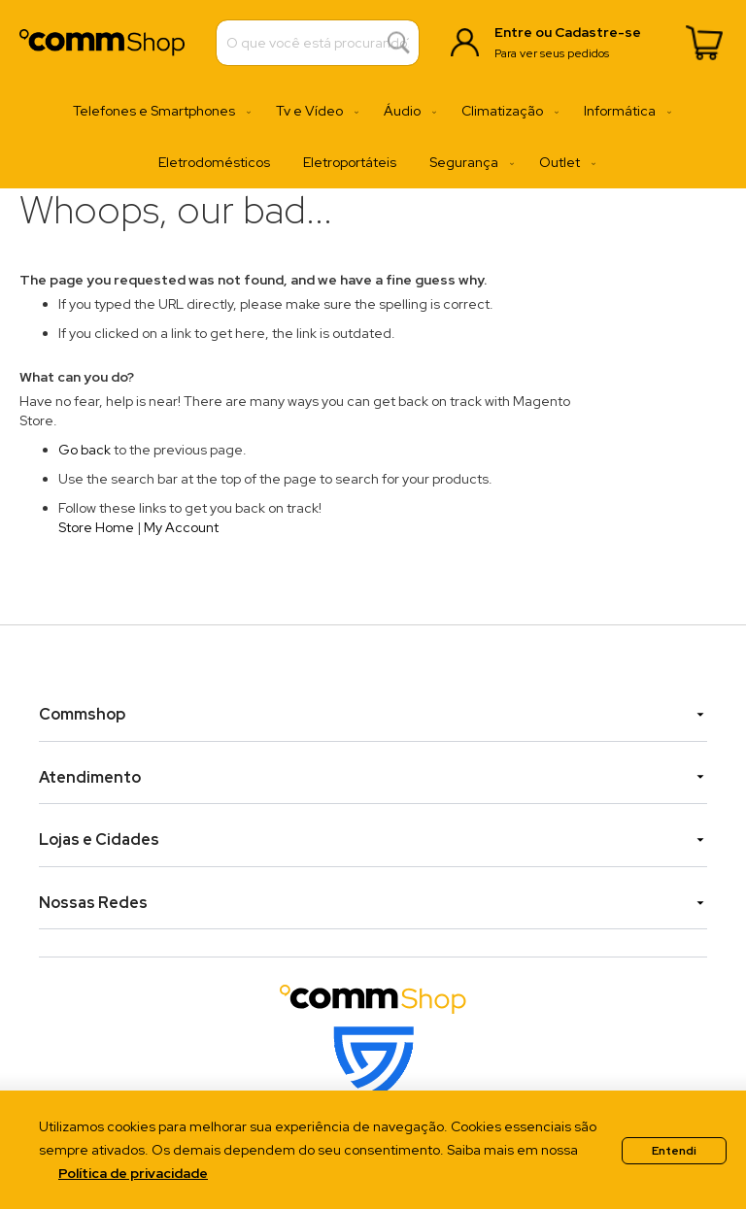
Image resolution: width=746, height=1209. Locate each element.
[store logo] (102, 42)
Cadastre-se (598, 32)
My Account (181, 527)
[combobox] (318, 42)
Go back (84, 449)
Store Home (96, 527)
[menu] (373, 136)
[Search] (399, 43)
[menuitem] (157, 111)
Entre (513, 32)
